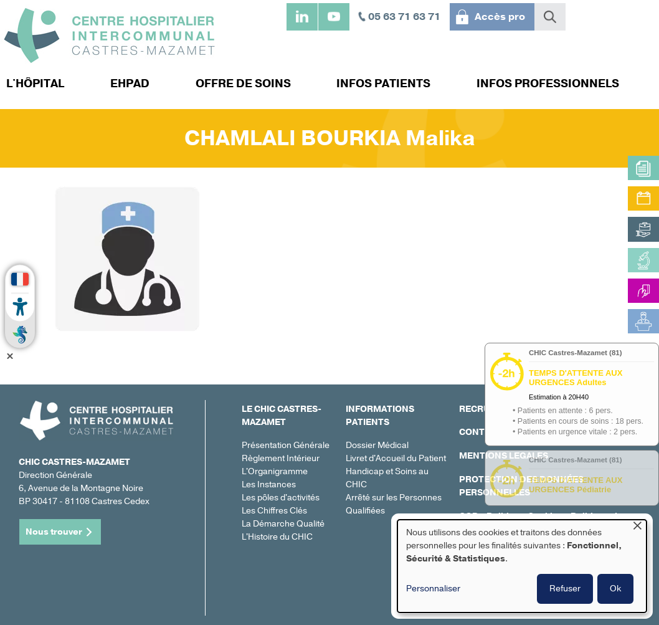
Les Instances (269, 484)
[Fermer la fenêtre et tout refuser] (637, 527)
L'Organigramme (275, 471)
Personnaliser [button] (433, 588)
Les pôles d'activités (281, 497)
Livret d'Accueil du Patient (396, 458)
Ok (615, 588)
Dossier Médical (377, 445)
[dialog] (522, 566)
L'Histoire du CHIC (277, 537)
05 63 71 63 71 (404, 17)
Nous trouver (54, 532)
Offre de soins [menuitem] (243, 83)
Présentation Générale (286, 445)
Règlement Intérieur (281, 458)
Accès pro (500, 17)
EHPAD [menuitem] (129, 83)
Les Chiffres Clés (274, 511)
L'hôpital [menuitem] (35, 83)
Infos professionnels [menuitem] (547, 83)
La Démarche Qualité (283, 524)
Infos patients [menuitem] (383, 83)
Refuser (565, 588)
